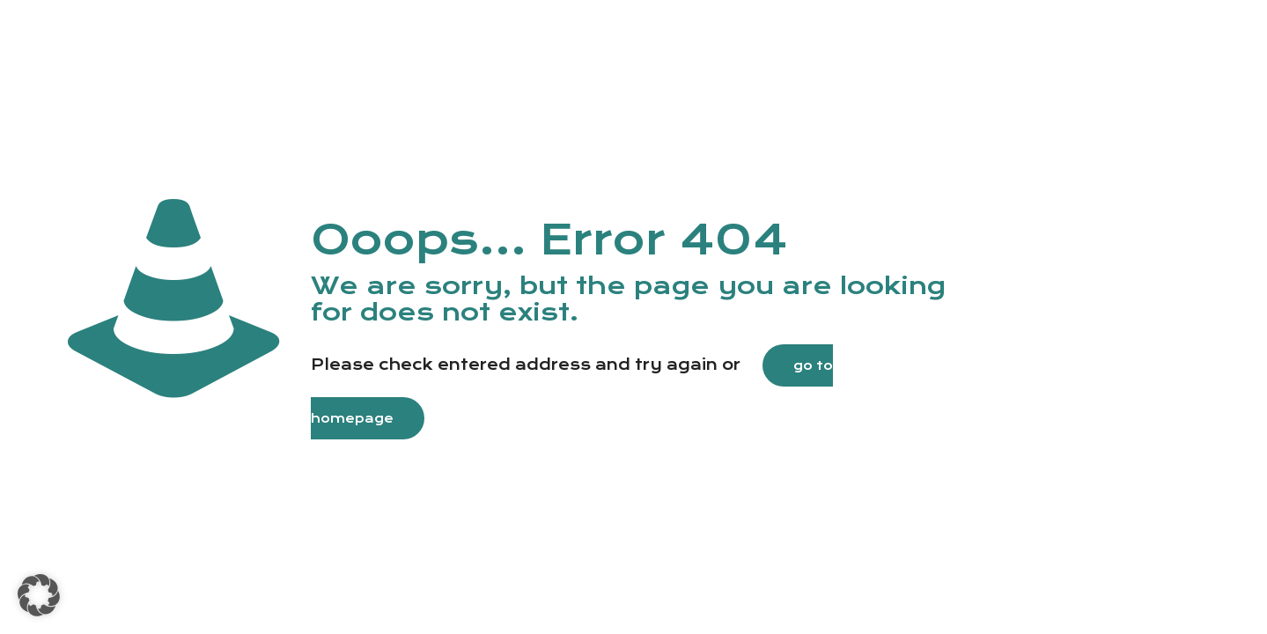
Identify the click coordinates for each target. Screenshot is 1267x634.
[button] (38, 595)
